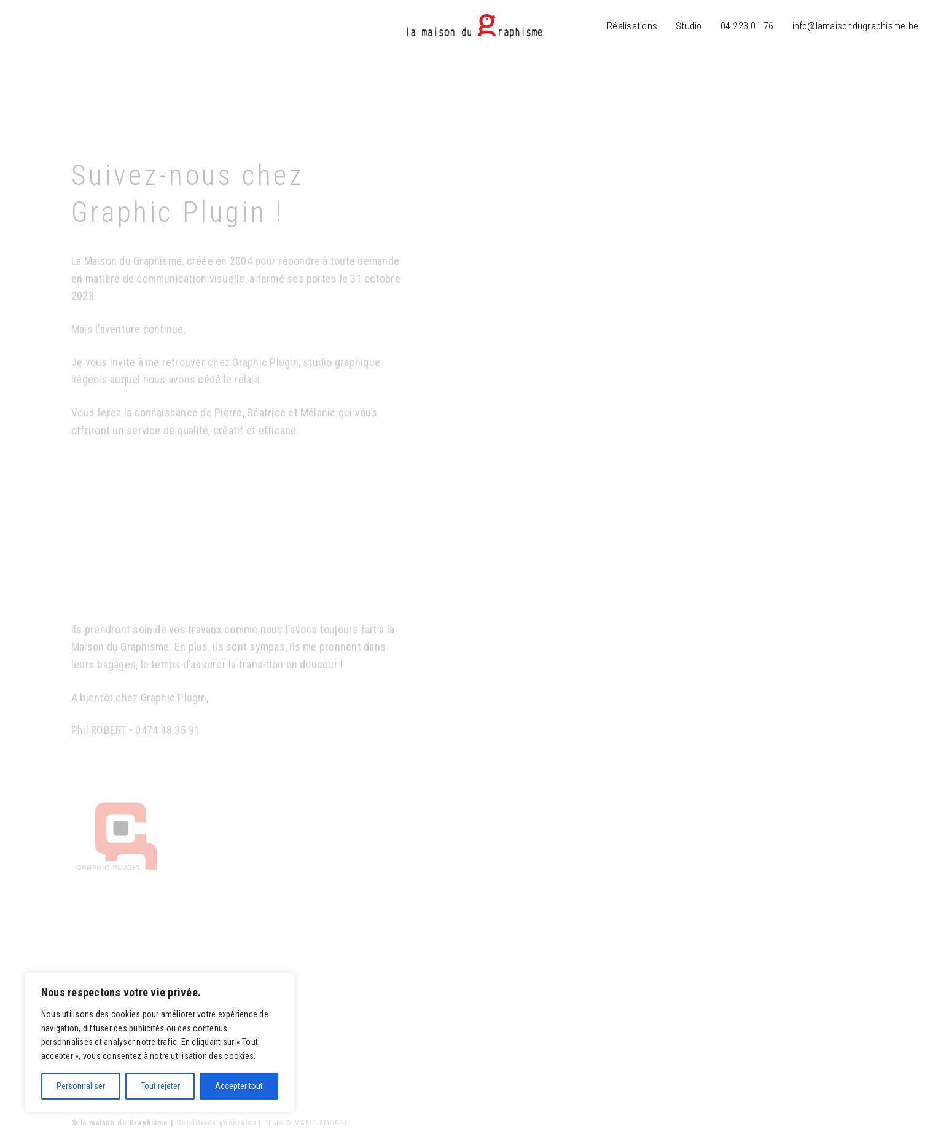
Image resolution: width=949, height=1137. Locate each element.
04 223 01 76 (747, 26)
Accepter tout (239, 1086)
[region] (160, 1042)
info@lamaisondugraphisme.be (855, 26)
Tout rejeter (160, 1086)
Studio (688, 26)
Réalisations (632, 26)
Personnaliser (81, 1086)
